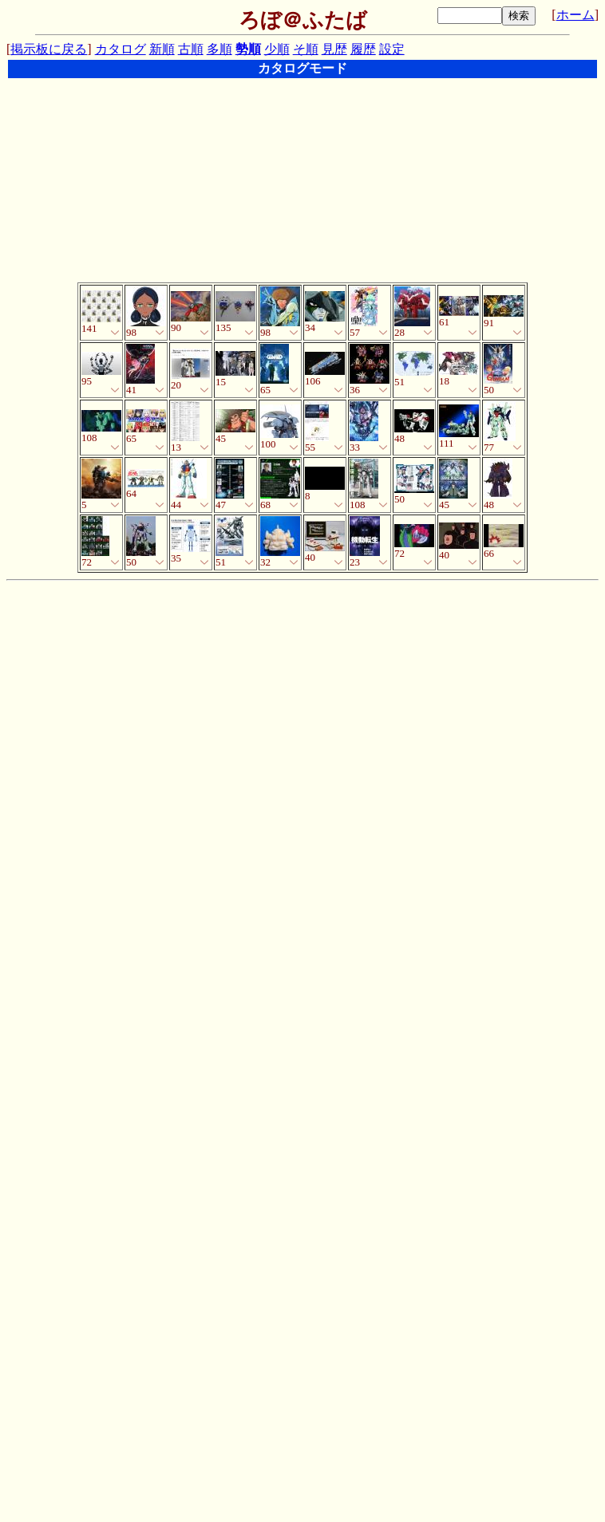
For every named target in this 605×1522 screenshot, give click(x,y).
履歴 (363, 49)
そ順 (305, 49)
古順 (191, 49)
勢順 (248, 49)
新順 (162, 49)
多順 (219, 49)
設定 (392, 49)
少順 (277, 49)
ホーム (575, 15)
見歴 (334, 49)
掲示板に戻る (48, 49)
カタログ (120, 49)
